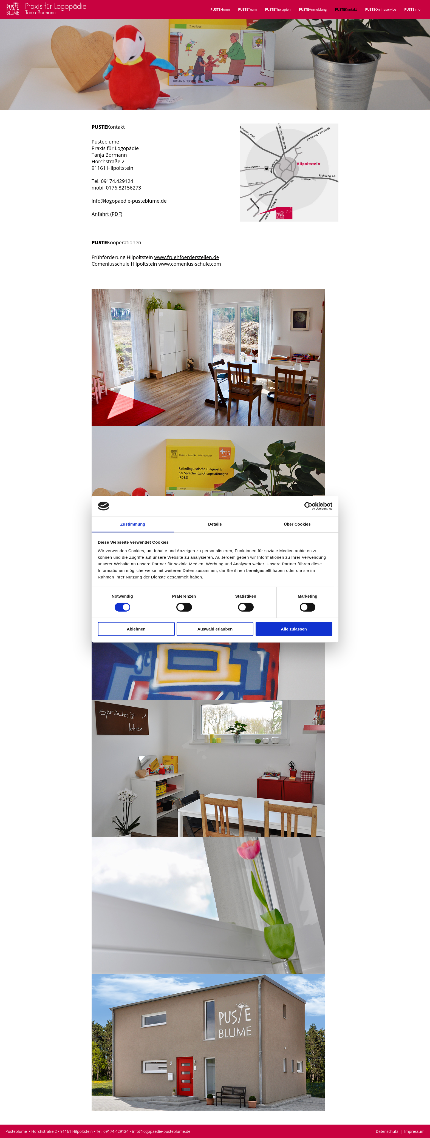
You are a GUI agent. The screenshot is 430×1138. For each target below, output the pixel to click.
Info (412, 9)
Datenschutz (388, 1131)
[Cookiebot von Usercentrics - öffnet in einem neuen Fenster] (308, 506)
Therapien (278, 9)
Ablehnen (136, 629)
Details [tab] (215, 524)
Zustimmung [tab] (132, 524)
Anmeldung (313, 9)
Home (220, 9)
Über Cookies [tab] (297, 524)
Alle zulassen (294, 629)
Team (247, 9)
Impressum (414, 1131)
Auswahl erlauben (215, 629)
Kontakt (346, 9)
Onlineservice (380, 9)
